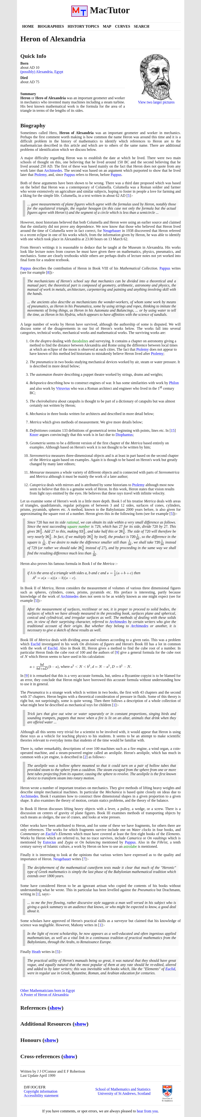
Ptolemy (40, 175)
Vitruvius (63, 389)
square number (78, 526)
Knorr (34, 435)
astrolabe (130, 846)
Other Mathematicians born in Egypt (47, 990)
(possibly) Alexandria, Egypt (41, 72)
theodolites (80, 341)
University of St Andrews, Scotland (124, 1093)
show (55, 1008)
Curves (122, 26)
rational (73, 522)
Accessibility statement (41, 1095)
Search (141, 26)
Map (107, 26)
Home (28, 26)
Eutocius (49, 842)
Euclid (35, 644)
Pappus (69, 175)
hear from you (147, 1111)
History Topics (83, 26)
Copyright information (40, 1091)
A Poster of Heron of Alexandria (44, 995)
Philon (174, 383)
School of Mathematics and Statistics (122, 1089)
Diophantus (124, 435)
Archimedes (53, 170)
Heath (36, 952)
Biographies (51, 26)
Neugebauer (112, 231)
